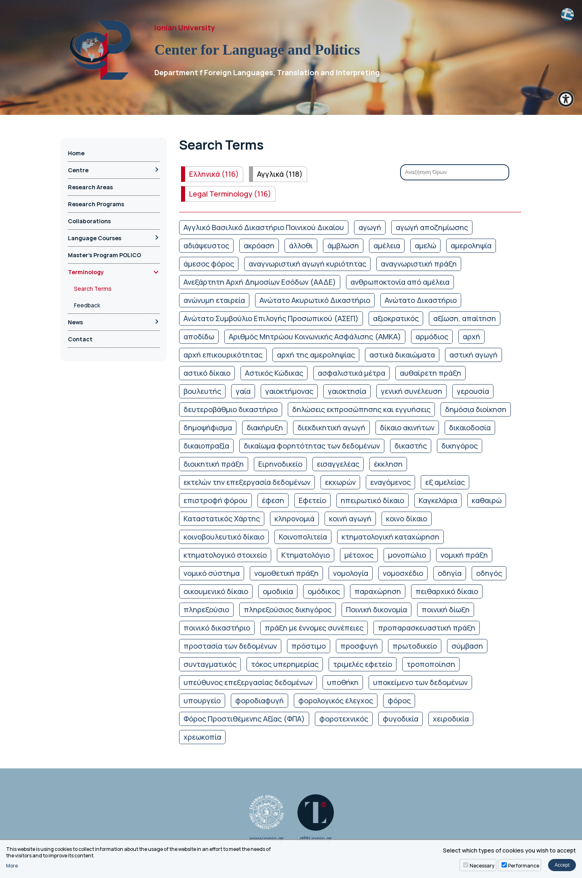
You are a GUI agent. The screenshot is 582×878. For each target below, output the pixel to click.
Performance (523, 865)
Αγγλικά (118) (280, 174)
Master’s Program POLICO (104, 255)
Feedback (87, 305)
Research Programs (96, 204)
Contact (80, 339)
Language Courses (94, 238)
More (12, 866)
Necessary (482, 865)
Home (76, 153)
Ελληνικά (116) (214, 174)
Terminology (86, 272)
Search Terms (93, 288)
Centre (78, 170)
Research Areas (90, 187)
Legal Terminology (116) (230, 194)
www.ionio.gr (266, 818)
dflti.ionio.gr (315, 818)
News (75, 322)
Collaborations (89, 221)
